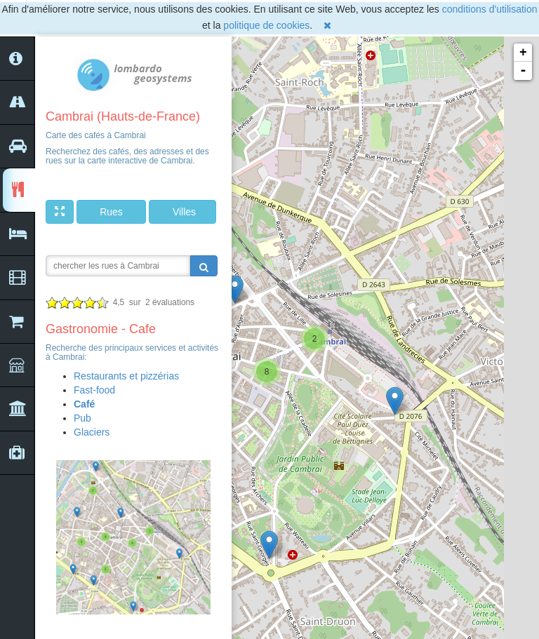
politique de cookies (266, 25)
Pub (82, 418)
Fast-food (94, 390)
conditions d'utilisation (490, 9)
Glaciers (91, 432)
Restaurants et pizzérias (126, 376)
